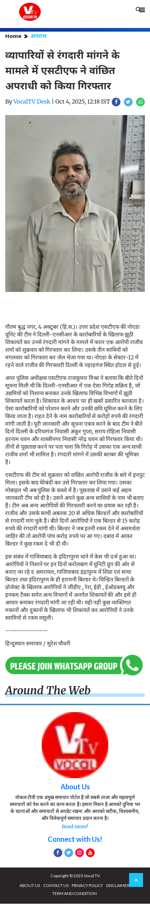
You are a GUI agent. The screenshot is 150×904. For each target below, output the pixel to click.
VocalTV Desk (32, 101)
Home (13, 36)
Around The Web (48, 691)
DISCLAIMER (117, 885)
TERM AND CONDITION (74, 893)
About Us (75, 787)
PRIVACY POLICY (87, 885)
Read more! (75, 827)
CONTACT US (56, 885)
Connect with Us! (75, 839)
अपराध (38, 36)
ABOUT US (29, 885)
